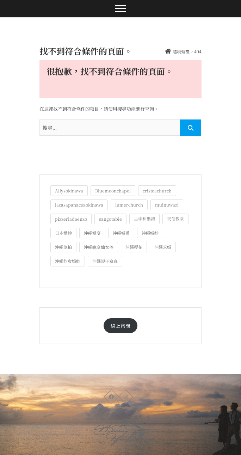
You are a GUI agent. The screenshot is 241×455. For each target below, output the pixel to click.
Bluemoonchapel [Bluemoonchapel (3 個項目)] (113, 190)
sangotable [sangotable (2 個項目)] (110, 219)
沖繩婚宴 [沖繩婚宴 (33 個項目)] (92, 233)
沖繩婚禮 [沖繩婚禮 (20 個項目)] (121, 233)
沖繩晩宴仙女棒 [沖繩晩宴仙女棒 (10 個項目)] (98, 247)
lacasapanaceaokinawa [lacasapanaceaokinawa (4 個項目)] (79, 205)
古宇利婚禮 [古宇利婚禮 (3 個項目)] (144, 219)
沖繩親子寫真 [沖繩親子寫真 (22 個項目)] (105, 261)
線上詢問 (120, 325)
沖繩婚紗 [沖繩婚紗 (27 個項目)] (150, 233)
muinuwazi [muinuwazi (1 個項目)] (167, 205)
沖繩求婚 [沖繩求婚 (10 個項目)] (162, 247)
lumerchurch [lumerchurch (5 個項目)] (129, 205)
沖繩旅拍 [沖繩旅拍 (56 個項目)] (63, 247)
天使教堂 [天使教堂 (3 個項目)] (175, 219)
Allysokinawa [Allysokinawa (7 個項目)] (69, 190)
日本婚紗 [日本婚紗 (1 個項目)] (63, 233)
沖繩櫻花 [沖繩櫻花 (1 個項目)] (133, 247)
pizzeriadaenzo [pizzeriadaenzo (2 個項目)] (71, 219)
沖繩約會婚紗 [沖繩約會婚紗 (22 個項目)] (67, 261)
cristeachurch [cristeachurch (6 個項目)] (157, 190)
